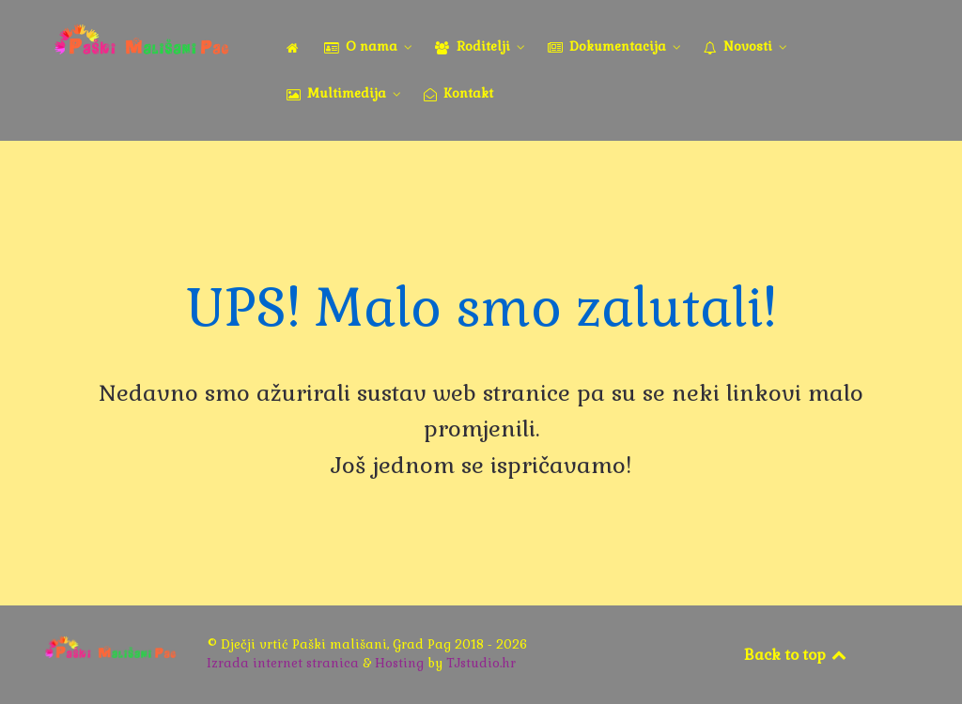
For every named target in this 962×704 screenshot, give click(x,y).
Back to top (796, 655)
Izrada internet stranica (283, 663)
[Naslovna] (296, 48)
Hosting (399, 663)
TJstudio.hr (481, 663)
